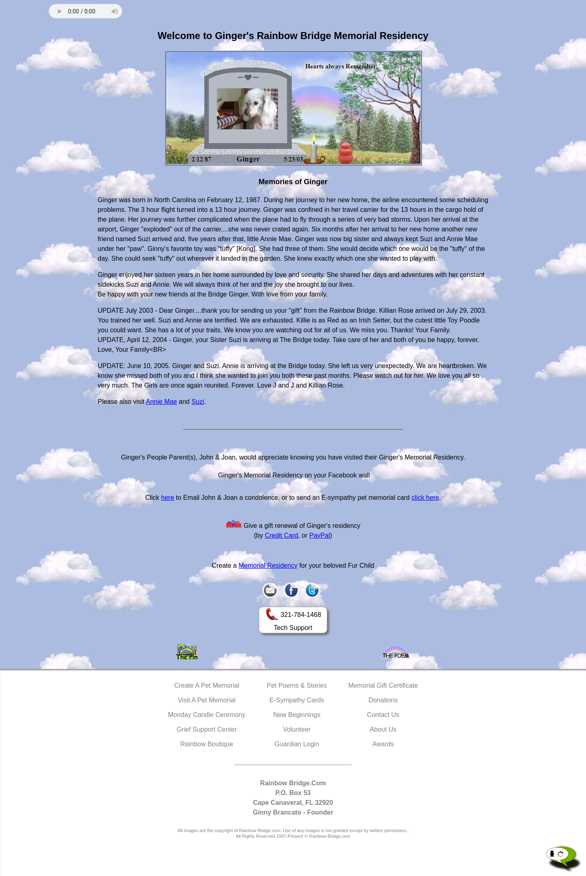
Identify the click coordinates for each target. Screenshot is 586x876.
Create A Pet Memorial (206, 685)
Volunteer (297, 729)
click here (425, 497)
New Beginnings (297, 714)
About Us (383, 729)
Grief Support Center (207, 729)
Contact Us (383, 714)
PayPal (319, 535)
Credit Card (281, 535)
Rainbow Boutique (206, 744)
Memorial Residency (267, 565)
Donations (383, 700)
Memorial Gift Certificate (383, 685)
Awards (383, 744)
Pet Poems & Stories (297, 685)
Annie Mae (161, 401)
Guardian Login (297, 744)
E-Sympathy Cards (296, 700)
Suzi (197, 401)
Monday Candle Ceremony (206, 714)
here (167, 497)
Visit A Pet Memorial (207, 700)
